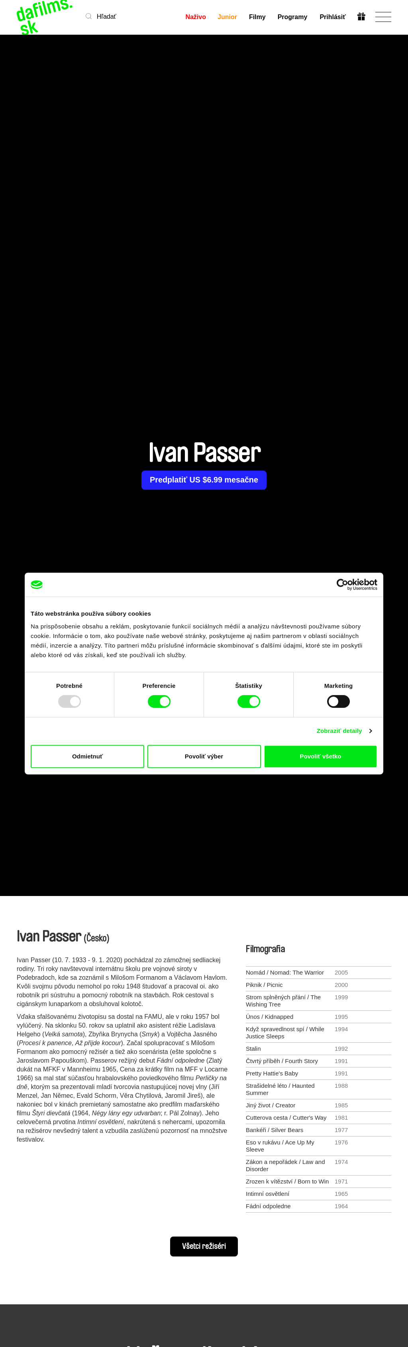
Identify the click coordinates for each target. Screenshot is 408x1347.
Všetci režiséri (204, 1247)
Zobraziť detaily (339, 730)
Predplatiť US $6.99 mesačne (204, 480)
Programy (293, 17)
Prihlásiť (332, 17)
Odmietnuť (87, 756)
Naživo (195, 17)
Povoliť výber (204, 756)
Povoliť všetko (320, 756)
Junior (227, 17)
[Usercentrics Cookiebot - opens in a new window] (342, 585)
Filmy (257, 17)
